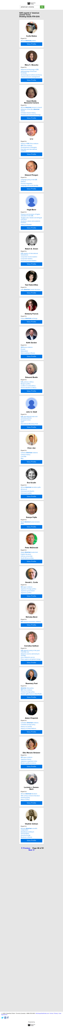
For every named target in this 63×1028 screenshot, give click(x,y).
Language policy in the (29, 206)
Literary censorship (26, 659)
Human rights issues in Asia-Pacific (31, 824)
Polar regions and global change (31, 786)
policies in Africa (27, 451)
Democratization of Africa (28, 457)
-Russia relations (27, 410)
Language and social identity (29, 211)
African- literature (29, 941)
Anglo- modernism (29, 655)
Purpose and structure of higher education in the (30, 247)
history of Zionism (26, 257)
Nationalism (24, 414)
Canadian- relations (29, 860)
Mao (22, 538)
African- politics (28, 42)
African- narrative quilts (31, 573)
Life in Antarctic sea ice (28, 785)
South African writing (27, 661)
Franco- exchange (29, 369)
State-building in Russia (28, 416)
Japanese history (26, 902)
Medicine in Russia (26, 991)
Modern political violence (28, 906)
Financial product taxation (28, 295)
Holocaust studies (26, 579)
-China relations (26, 167)
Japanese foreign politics (28, 698)
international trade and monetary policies (29, 492)
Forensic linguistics (26, 210)
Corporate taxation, (27, 293)
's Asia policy (27, 819)
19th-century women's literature (30, 943)
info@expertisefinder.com (42, 1013)
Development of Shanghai (29, 169)
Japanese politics (26, 702)
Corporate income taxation (29, 291)
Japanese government (28, 700)
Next (31, 1005)
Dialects (23, 208)
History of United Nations (28, 865)
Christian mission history (28, 129)
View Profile (31, 56)
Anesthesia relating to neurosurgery (27, 986)
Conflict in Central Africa (28, 455)
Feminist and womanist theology (31, 131)
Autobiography (25, 945)
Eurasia (23, 412)
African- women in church (31, 124)
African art (24, 575)
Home (51, 1013)
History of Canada (26, 863)
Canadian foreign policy (28, 861)
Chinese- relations (29, 533)
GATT (22, 497)
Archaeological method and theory (31, 88)
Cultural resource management (30, 90)
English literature (26, 657)
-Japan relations (26, 696)
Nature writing (25, 947)
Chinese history (25, 534)
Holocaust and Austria (27, 577)
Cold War (23, 536)
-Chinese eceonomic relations (31, 737)
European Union (26, 495)
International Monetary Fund (29, 499)
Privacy (56, 1013)
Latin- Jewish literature (30, 328)
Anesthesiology (25, 989)
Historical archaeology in (30, 83)
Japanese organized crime (29, 904)
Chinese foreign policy (28, 823)
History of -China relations (29, 165)
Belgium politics (26, 453)
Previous (25, 1003)
